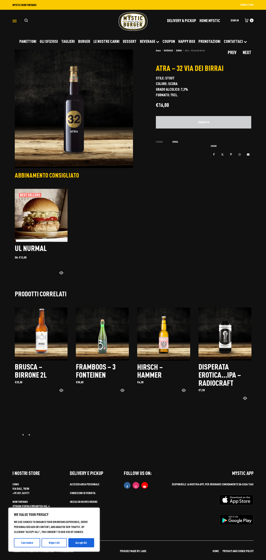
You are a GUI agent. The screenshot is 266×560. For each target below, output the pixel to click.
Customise (27, 542)
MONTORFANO (20, 501)
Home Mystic (210, 20)
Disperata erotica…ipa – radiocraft (220, 374)
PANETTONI (27, 41)
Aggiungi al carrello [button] (32, 391)
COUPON (169, 41)
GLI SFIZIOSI (49, 41)
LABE (143, 550)
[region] (54, 530)
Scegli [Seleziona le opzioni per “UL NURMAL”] (23, 274)
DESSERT (130, 41)
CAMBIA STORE (247, 4)
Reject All (54, 542)
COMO (15, 484)
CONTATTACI (235, 41)
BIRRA (179, 50)
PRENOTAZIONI (209, 41)
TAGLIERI (68, 41)
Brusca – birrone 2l (31, 370)
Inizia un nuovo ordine (83, 501)
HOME (216, 550)
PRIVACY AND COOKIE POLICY (238, 550)
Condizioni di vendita (82, 492)
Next (247, 52)
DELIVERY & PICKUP (181, 20)
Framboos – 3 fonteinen (96, 370)
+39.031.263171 (20, 492)
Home (158, 50)
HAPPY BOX (186, 41)
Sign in (234, 20)
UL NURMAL (31, 248)
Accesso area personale (84, 484)
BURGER (84, 41)
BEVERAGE (149, 41)
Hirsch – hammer (150, 370)
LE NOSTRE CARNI (106, 41)
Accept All (81, 542)
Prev (232, 52)
